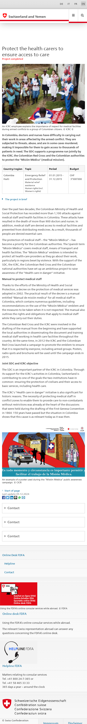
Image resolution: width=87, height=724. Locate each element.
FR (75, 3)
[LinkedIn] (12, 493)
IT (69, 3)
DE (61, 3)
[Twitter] (8, 493)
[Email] (23, 493)
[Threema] (16, 493)
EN (83, 3)
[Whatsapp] (20, 493)
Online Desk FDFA (13, 551)
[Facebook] (4, 493)
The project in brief (16, 195)
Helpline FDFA (12, 662)
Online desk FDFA (14, 610)
